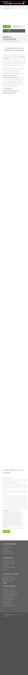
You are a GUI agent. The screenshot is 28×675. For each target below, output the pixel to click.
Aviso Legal (6, 565)
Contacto (6, 549)
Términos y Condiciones (10, 563)
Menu (6, 31)
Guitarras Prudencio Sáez (10, 595)
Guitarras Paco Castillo (9, 599)
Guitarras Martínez (8, 597)
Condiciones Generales (9, 567)
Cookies (5, 569)
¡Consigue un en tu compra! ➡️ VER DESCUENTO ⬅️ (14, 2)
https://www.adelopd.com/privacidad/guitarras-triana (14, 528)
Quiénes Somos (7, 547)
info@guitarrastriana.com (8, 8)
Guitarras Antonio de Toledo (11, 593)
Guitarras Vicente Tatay (9, 605)
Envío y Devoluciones (9, 553)
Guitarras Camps (8, 601)
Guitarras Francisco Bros (10, 591)
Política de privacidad (14, 510)
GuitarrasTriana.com (9, 614)
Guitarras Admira (8, 603)
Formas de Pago (8, 551)
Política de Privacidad (9, 561)
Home (4, 41)
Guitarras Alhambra (9, 589)
